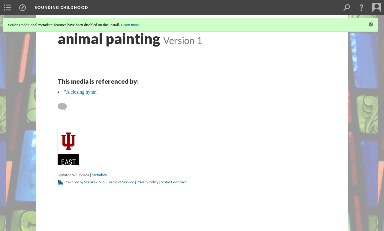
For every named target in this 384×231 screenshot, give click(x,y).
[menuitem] (7, 7)
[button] (361, 7)
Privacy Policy (147, 182)
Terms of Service (120, 182)
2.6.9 (99, 182)
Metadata (99, 174)
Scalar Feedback (174, 182)
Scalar (89, 182)
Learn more (130, 24)
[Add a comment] (65, 107)
